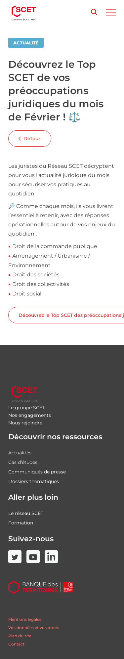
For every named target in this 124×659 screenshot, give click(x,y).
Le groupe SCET (26, 408)
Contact (16, 644)
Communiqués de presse (37, 472)
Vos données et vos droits (33, 627)
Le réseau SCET (25, 513)
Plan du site (19, 635)
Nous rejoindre (25, 423)
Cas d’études (22, 462)
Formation (20, 523)
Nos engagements (29, 415)
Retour (29, 138)
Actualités (19, 453)
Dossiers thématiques (33, 481)
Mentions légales (24, 619)
